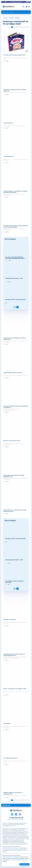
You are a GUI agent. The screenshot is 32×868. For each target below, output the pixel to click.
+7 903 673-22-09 (16, 818)
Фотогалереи (10, 239)
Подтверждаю (24, 864)
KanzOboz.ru (12, 825)
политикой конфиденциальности (19, 850)
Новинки (17, 17)
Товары (11, 17)
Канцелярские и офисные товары (9, 7)
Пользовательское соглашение (10, 847)
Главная (6, 17)
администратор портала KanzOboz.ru (16, 819)
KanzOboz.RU (6, 805)
